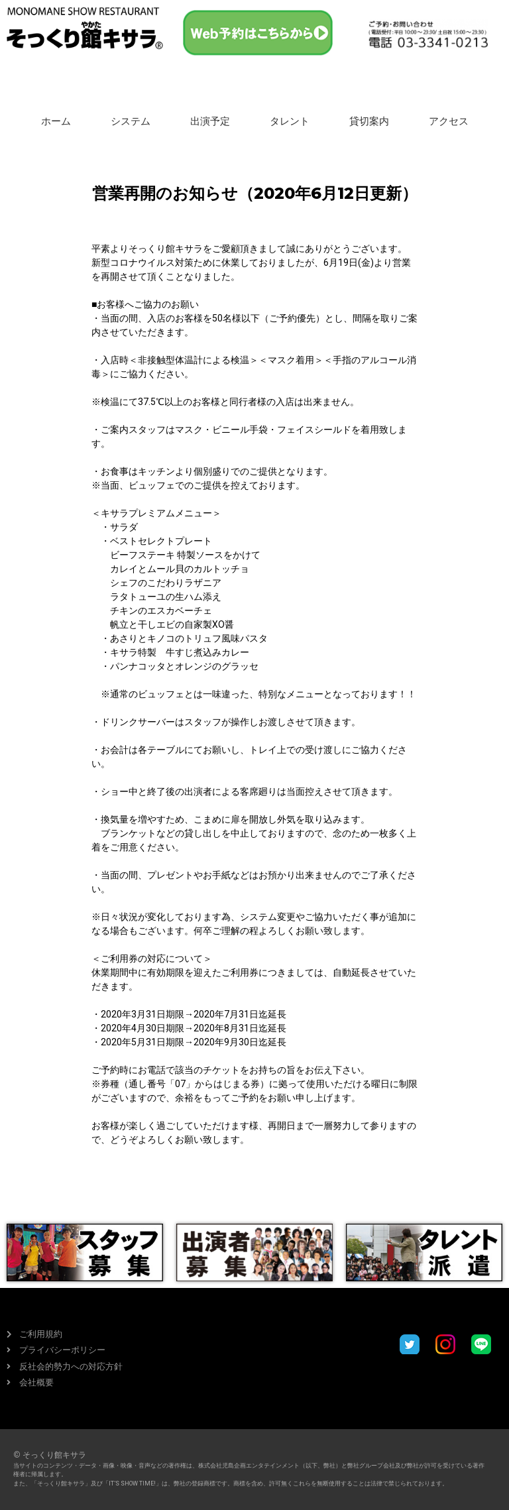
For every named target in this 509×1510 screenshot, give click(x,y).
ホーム (56, 121)
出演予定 (210, 121)
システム (130, 121)
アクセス (449, 121)
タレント (290, 121)
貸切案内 (369, 121)
